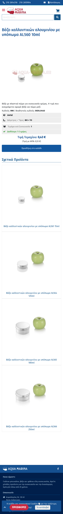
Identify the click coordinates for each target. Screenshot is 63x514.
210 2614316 (10, 2)
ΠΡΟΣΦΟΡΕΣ (19, 507)
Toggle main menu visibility (3, 9)
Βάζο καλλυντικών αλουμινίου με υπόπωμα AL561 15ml (31, 226)
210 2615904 (25, 2)
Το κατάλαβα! (43, 507)
